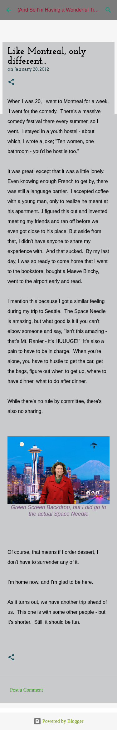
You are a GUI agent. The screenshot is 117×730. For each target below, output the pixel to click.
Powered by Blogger (59, 721)
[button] (11, 82)
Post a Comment (26, 690)
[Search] (108, 9)
